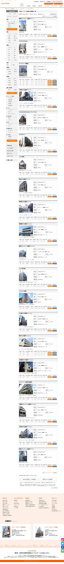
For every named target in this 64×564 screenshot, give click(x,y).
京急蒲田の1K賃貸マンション (26, 359)
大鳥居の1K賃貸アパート (25, 89)
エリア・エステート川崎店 (58, 3)
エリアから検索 (9, 148)
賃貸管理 (34, 5)
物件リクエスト (9, 153)
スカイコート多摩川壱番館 (25, 382)
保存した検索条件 (6, 510)
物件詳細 (54, 58)
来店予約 (54, 1)
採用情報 (53, 507)
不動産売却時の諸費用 (43, 503)
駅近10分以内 (16, 503)
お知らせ (53, 504)
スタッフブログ (54, 5)
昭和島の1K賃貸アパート (25, 201)
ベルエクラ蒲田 (22, 291)
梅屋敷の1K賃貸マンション (25, 223)
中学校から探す (15, 16)
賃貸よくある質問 (6, 513)
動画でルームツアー (6, 504)
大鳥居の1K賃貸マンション (25, 426)
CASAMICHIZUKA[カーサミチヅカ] (28, 112)
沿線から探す (5, 500)
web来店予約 (54, 500)
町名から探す (5, 503)
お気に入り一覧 (5, 507)
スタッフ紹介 (46, 5)
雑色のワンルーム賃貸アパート (26, 449)
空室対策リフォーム (29, 503)
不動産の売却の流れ (42, 501)
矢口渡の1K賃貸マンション (25, 313)
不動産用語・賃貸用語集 (7, 515)
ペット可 (15, 501)
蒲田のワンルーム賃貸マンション (27, 246)
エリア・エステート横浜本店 (49, 3)
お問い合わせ (60, 1)
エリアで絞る (9, 13)
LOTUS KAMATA (23, 41)
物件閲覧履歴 (5, 509)
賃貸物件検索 (9, 145)
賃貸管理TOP (27, 500)
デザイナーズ (16, 504)
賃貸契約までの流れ (6, 512)
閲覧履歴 (48, 1)
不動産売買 (40, 5)
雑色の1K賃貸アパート (24, 179)
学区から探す (5, 501)
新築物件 (15, 500)
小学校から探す (9, 16)
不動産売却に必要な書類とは (44, 507)
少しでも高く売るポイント (43, 504)
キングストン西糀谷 (24, 63)
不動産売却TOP (41, 500)
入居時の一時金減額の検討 (30, 504)
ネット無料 (16, 507)
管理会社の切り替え (29, 501)
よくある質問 (41, 506)
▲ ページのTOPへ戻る (54, 487)
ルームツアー (22, 5)
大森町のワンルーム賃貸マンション (27, 404)
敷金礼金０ (16, 506)
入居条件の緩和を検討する (30, 506)
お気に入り (42, 1)
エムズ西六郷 (22, 268)
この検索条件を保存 (53, 14)
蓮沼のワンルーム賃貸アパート (26, 18)
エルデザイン (22, 134)
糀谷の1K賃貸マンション (25, 335)
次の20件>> (55, 16)
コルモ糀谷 (21, 156)
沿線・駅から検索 (10, 150)
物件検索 (28, 5)
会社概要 (61, 5)
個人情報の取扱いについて (56, 510)
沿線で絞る (15, 13)
